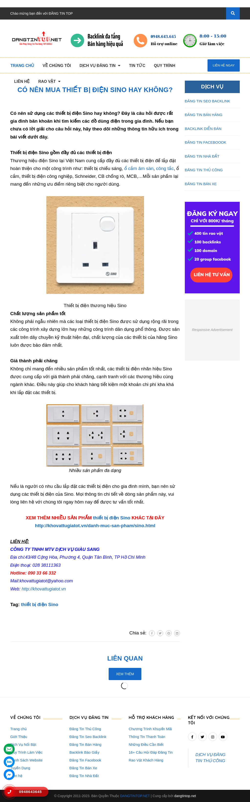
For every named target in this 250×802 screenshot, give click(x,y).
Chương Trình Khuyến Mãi (150, 729)
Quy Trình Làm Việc (26, 752)
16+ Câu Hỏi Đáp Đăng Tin (151, 752)
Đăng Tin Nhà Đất (84, 776)
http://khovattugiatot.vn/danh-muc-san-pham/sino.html (95, 525)
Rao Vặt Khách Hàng (146, 760)
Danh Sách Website (26, 760)
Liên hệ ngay (223, 65)
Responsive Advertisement (212, 330)
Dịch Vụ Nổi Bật (23, 744)
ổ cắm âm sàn (139, 168)
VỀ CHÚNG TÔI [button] (25, 717)
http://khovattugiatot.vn (44, 589)
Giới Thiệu (18, 737)
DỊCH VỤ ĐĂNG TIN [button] (89, 717)
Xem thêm (125, 674)
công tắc (165, 168)
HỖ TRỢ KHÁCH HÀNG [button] (151, 717)
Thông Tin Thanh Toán (147, 737)
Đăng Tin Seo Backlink (88, 737)
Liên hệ (16, 776)
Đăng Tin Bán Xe (83, 768)
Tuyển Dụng (20, 768)
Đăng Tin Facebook (85, 760)
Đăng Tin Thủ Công (85, 729)
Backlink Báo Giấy (84, 752)
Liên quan (125, 658)
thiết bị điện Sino (111, 517)
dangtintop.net (185, 796)
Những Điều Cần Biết (146, 744)
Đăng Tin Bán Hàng (86, 744)
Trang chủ (18, 729)
